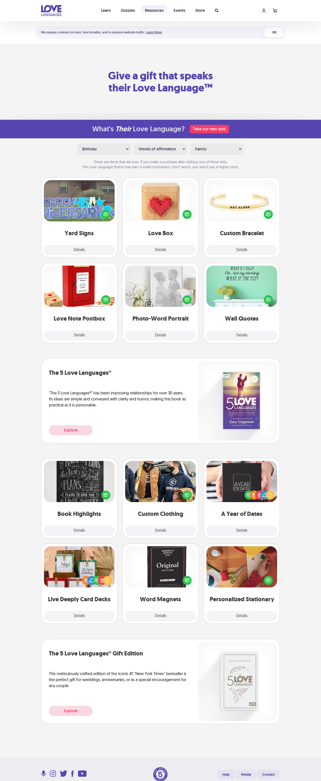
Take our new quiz (209, 129)
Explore (70, 430)
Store (200, 10)
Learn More (154, 32)
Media (246, 774)
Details (79, 250)
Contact (268, 774)
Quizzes (128, 10)
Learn (106, 10)
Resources (154, 10)
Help (226, 774)
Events (179, 10)
